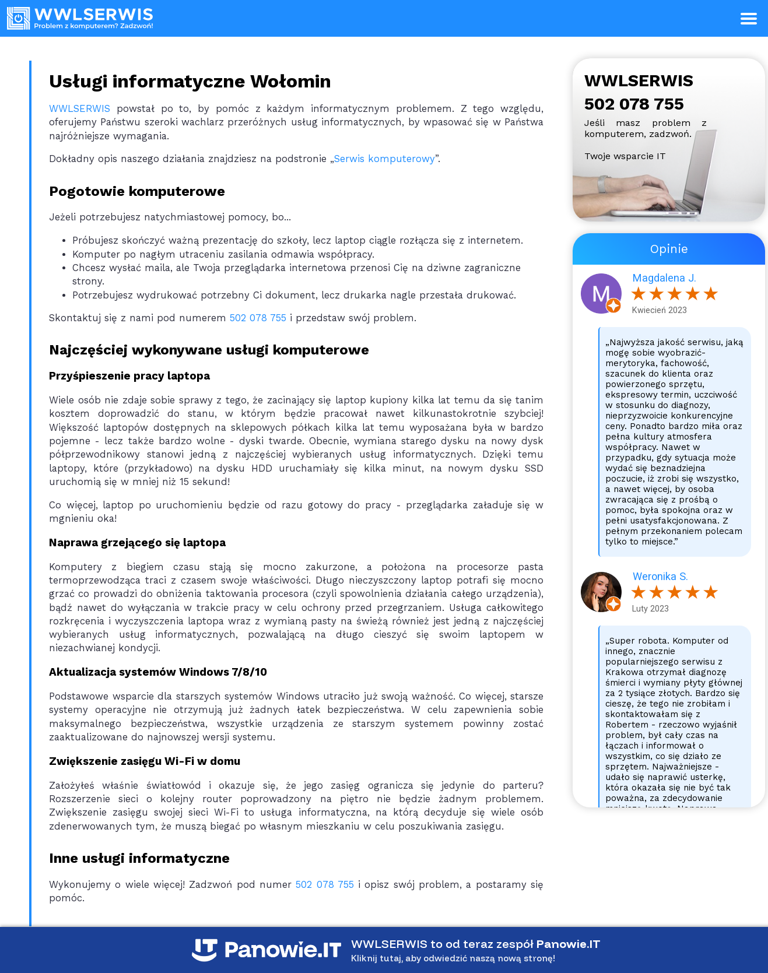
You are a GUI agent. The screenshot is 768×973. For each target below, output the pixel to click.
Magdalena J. (664, 278)
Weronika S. (660, 576)
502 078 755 (258, 318)
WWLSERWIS (79, 108)
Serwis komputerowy (384, 158)
